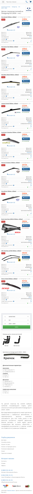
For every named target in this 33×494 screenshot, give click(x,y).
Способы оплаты (5, 442)
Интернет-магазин (7, 458)
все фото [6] (11, 58)
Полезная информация (7, 449)
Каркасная (7, 381)
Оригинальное (9, 370)
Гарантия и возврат (6, 453)
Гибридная (7, 385)
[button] (16, 316)
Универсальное (9, 371)
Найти (16, 327)
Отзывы (3, 463)
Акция (3, 19)
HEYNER (30, 181)
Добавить (26, 23)
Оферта (3, 465)
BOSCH (30, 240)
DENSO (30, 297)
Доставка (3, 440)
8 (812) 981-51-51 (7, 475)
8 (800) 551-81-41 (7, 470)
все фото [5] (11, 30)
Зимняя (7, 386)
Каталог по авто (5, 444)
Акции (3, 451)
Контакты (4, 461)
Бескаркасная (8, 383)
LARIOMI (30, 122)
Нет (6, 377)
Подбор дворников (8, 437)
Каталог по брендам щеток (8, 446)
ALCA (30, 36)
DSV (31, 93)
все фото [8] (11, 146)
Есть (6, 375)
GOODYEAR (29, 152)
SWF (31, 268)
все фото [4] (11, 115)
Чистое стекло (11, 2)
